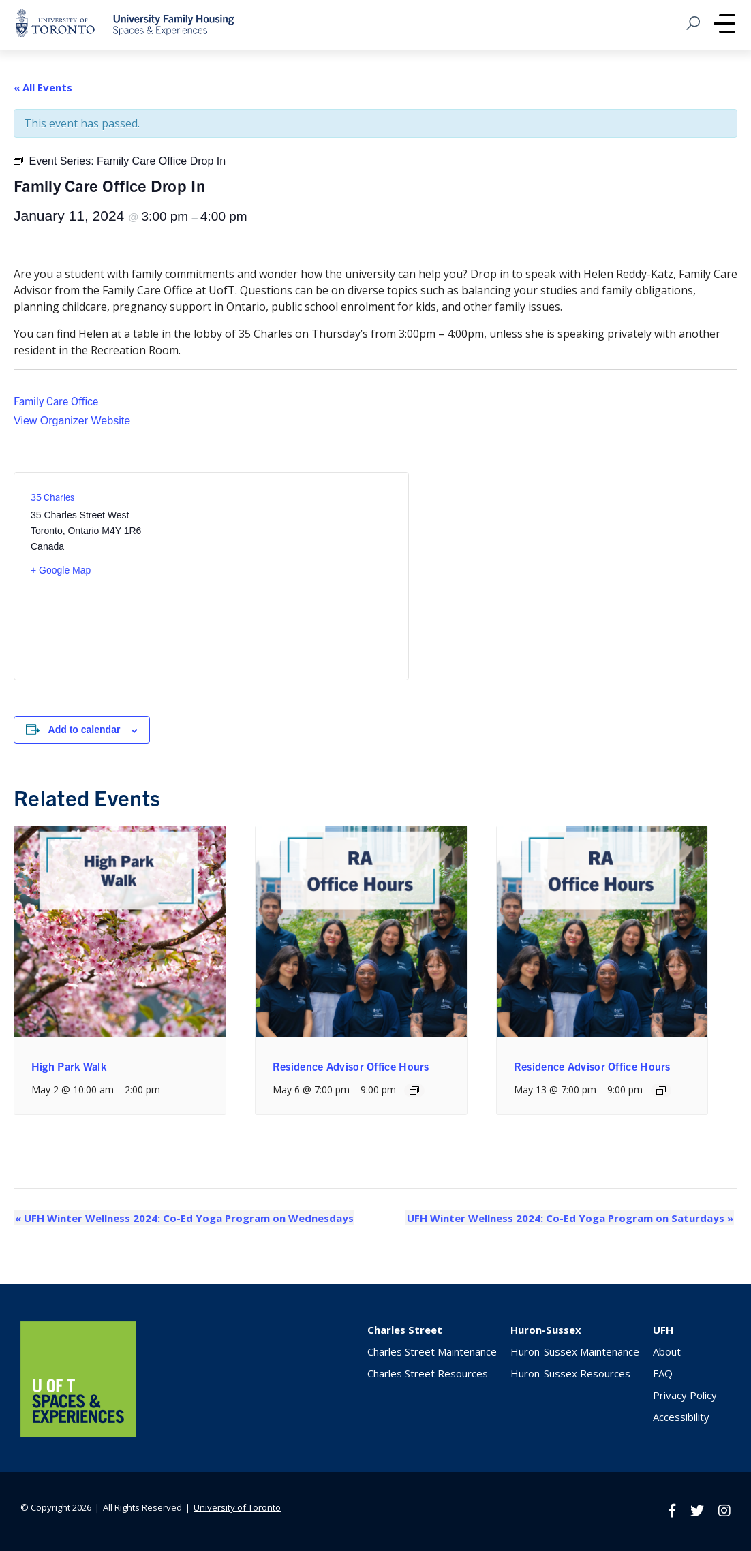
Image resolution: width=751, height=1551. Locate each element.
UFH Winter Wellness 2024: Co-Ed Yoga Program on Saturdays (571, 1218)
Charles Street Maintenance (432, 1351)
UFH (663, 1329)
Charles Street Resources (427, 1373)
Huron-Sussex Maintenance (574, 1351)
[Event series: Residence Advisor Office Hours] (414, 1090)
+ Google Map (61, 570)
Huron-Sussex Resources (570, 1373)
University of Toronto (237, 1507)
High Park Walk (68, 1066)
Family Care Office (56, 400)
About (667, 1351)
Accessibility (681, 1417)
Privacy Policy (685, 1395)
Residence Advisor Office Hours (351, 1066)
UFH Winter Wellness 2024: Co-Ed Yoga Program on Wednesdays (183, 1218)
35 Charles (52, 496)
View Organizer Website (72, 420)
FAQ (663, 1373)
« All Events (43, 87)
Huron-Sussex (545, 1329)
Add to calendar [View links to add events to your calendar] (84, 729)
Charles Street (404, 1329)
